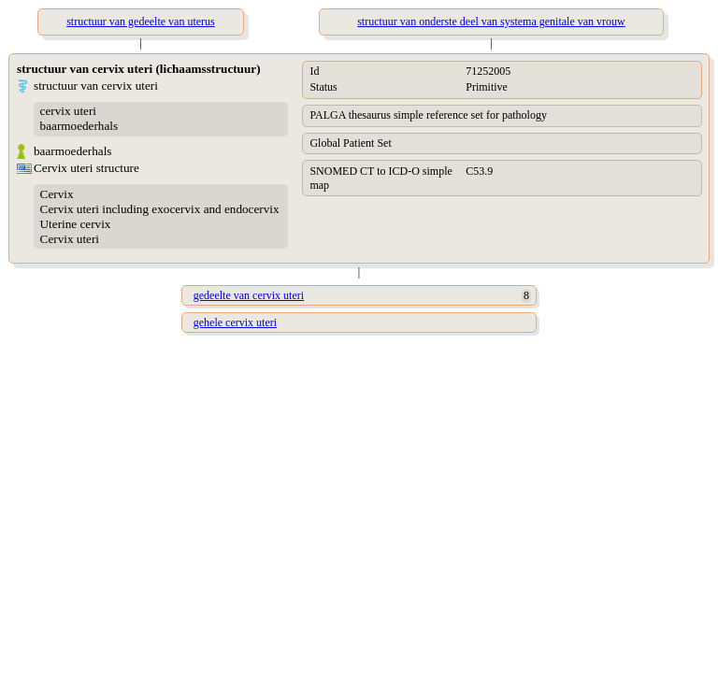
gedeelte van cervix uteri (249, 295)
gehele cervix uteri (235, 322)
